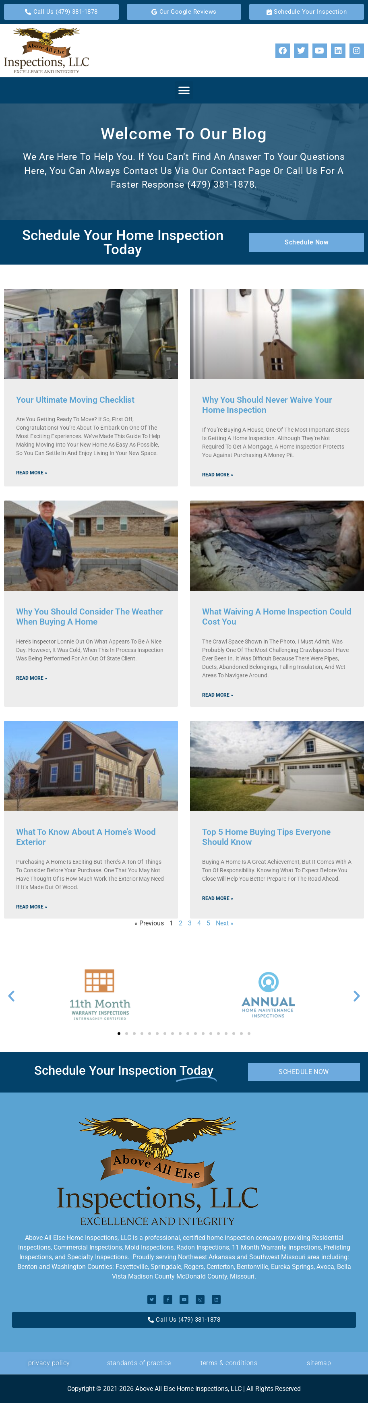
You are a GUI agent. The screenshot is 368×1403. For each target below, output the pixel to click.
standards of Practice (139, 1363)
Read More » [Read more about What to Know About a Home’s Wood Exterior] (31, 907)
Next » (225, 923)
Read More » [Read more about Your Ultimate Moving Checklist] (31, 473)
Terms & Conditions (229, 1363)
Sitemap (319, 1363)
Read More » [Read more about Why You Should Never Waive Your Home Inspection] (217, 475)
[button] (184, 90)
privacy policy (49, 1363)
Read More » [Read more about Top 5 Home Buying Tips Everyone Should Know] (217, 898)
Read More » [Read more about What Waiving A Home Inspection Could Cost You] (217, 695)
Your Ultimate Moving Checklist (75, 400)
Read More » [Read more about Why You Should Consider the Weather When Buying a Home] (31, 678)
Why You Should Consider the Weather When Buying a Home (89, 617)
